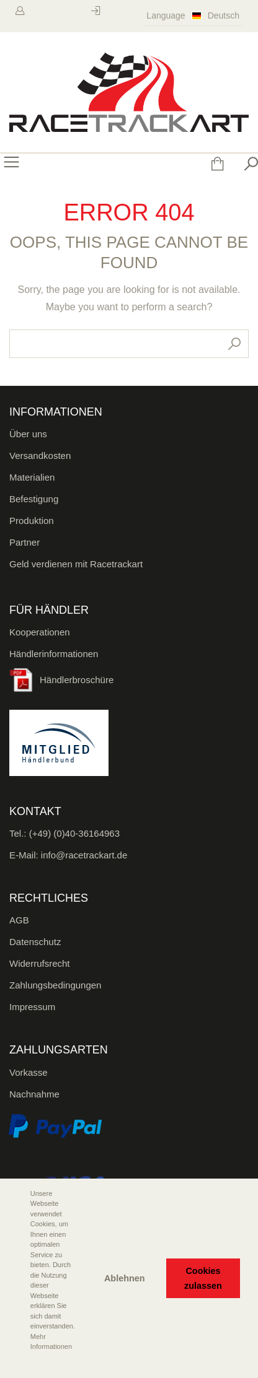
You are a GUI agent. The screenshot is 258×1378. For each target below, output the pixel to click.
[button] (19, 1364)
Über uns (28, 434)
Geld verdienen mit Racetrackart (76, 564)
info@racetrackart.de (84, 855)
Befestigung (33, 499)
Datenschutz (35, 941)
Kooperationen (39, 632)
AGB (19, 920)
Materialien (32, 477)
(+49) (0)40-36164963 (74, 833)
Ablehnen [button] (124, 1278)
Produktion (31, 520)
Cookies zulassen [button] (203, 1278)
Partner (24, 542)
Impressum (32, 1006)
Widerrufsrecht (39, 963)
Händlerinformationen (53, 653)
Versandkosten (40, 455)
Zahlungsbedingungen (55, 985)
